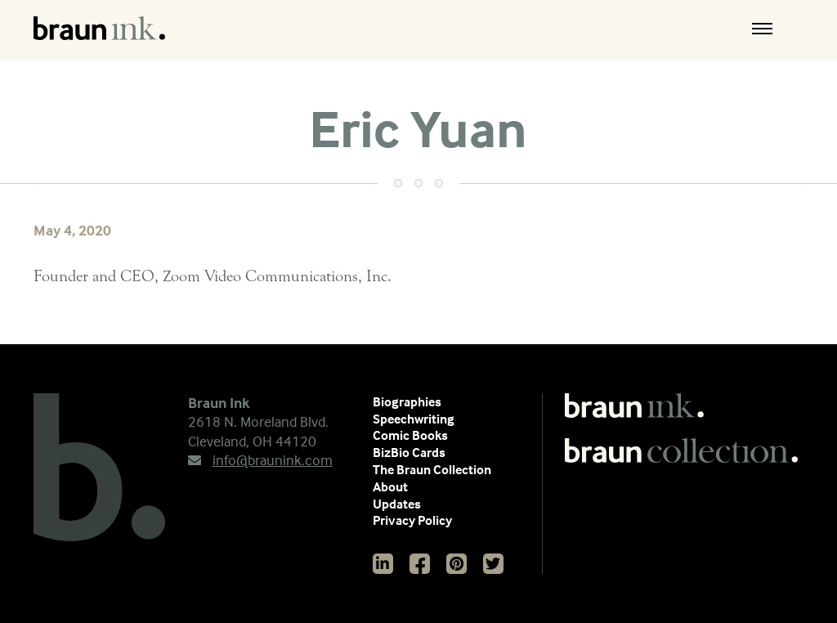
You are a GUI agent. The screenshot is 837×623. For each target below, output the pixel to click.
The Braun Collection (432, 469)
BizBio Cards (409, 452)
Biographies (407, 401)
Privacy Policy (412, 520)
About (390, 486)
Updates (397, 503)
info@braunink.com (260, 459)
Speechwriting (413, 418)
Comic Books (410, 435)
